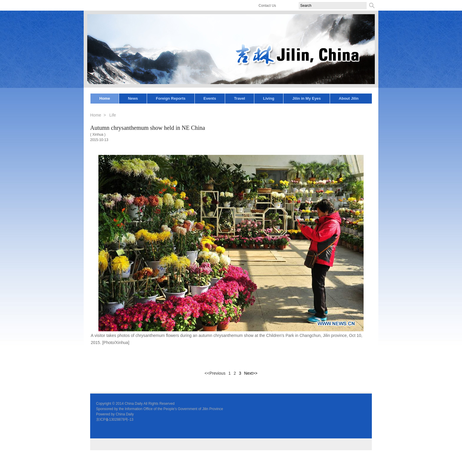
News (133, 98)
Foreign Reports (170, 98)
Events (210, 98)
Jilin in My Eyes (306, 98)
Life (112, 115)
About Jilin (349, 98)
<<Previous (214, 373)
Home (104, 98)
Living (268, 98)
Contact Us (267, 6)
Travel (239, 98)
